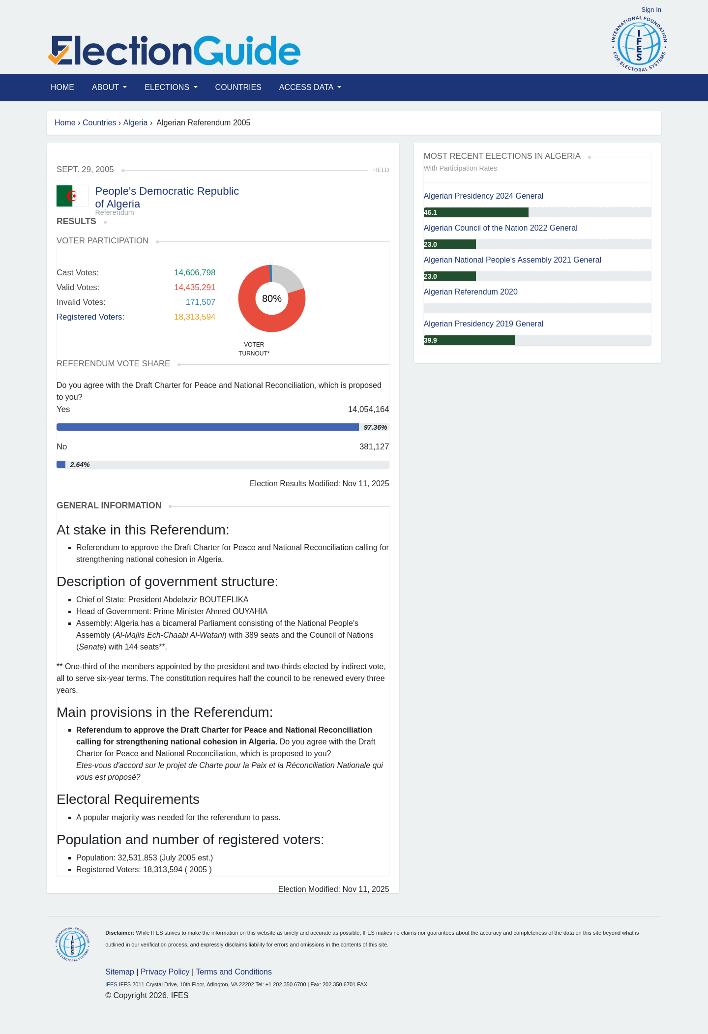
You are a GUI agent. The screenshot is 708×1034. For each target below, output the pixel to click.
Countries (238, 87)
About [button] (106, 87)
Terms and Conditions (234, 972)
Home (62, 87)
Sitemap (119, 972)
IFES (111, 984)
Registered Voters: (90, 317)
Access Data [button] (307, 87)
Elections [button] (168, 87)
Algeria (135, 122)
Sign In (651, 9)
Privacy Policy (165, 972)
